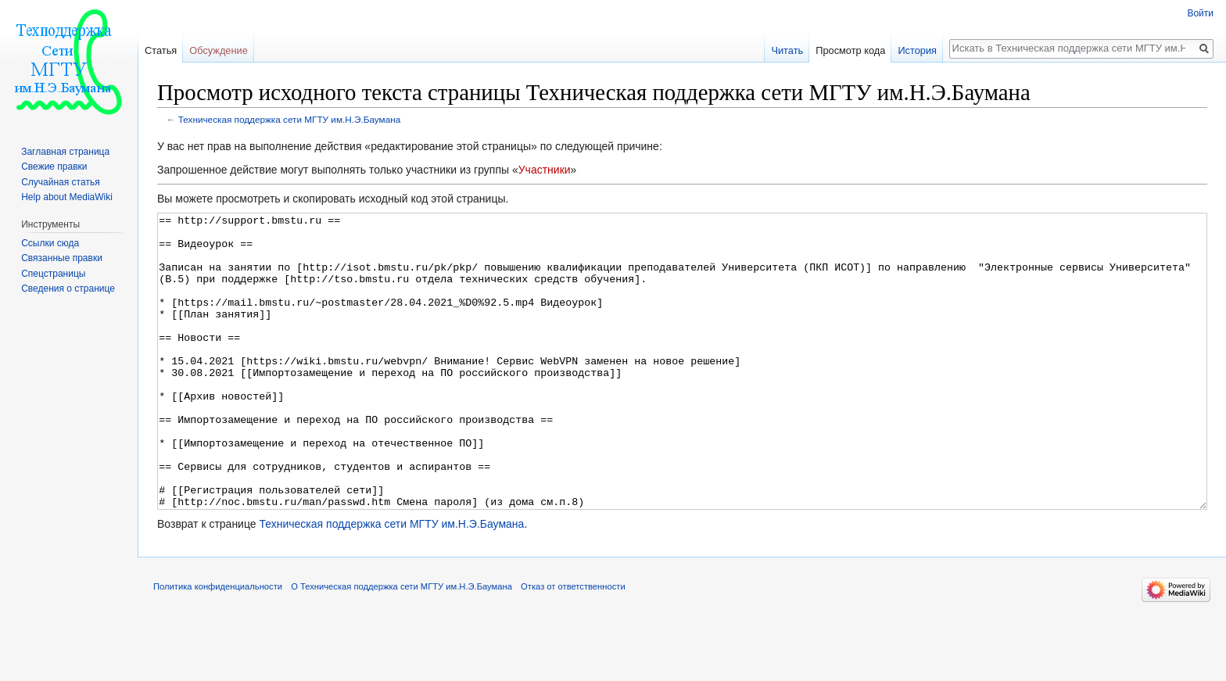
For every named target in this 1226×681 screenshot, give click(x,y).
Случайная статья (60, 182)
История (917, 50)
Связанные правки (61, 258)
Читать (787, 50)
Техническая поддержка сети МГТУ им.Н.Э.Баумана (289, 119)
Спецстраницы (53, 273)
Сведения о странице (68, 288)
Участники (544, 169)
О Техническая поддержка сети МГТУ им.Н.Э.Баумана (401, 645)
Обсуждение (218, 50)
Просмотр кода (850, 50)
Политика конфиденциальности (217, 645)
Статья (161, 50)
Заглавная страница (65, 151)
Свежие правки (54, 166)
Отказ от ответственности (573, 645)
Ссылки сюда (50, 243)
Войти (1200, 13)
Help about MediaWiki (67, 197)
